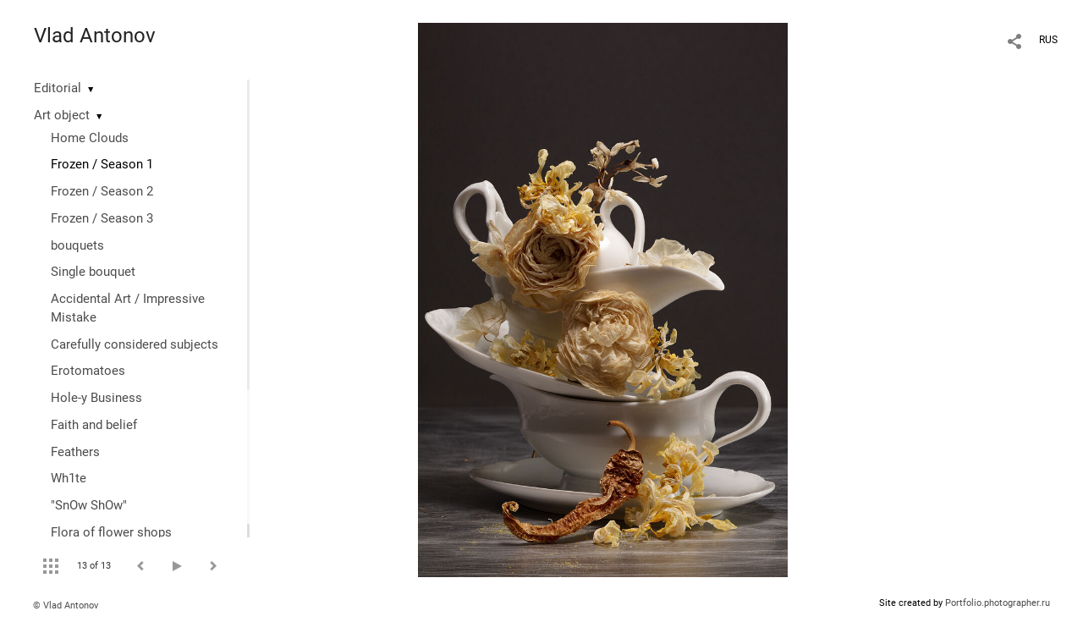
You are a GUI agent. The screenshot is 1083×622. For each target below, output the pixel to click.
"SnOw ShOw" (89, 505)
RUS (1048, 40)
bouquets (77, 245)
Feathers (75, 452)
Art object (62, 115)
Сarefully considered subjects (134, 344)
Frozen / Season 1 (102, 164)
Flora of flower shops (111, 532)
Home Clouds (90, 138)
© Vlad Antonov (65, 605)
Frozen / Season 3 (102, 218)
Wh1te (68, 478)
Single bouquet (93, 271)
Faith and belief (94, 424)
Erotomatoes (88, 370)
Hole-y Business (96, 397)
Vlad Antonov (95, 35)
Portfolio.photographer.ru (997, 602)
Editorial (57, 88)
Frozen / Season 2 (102, 191)
